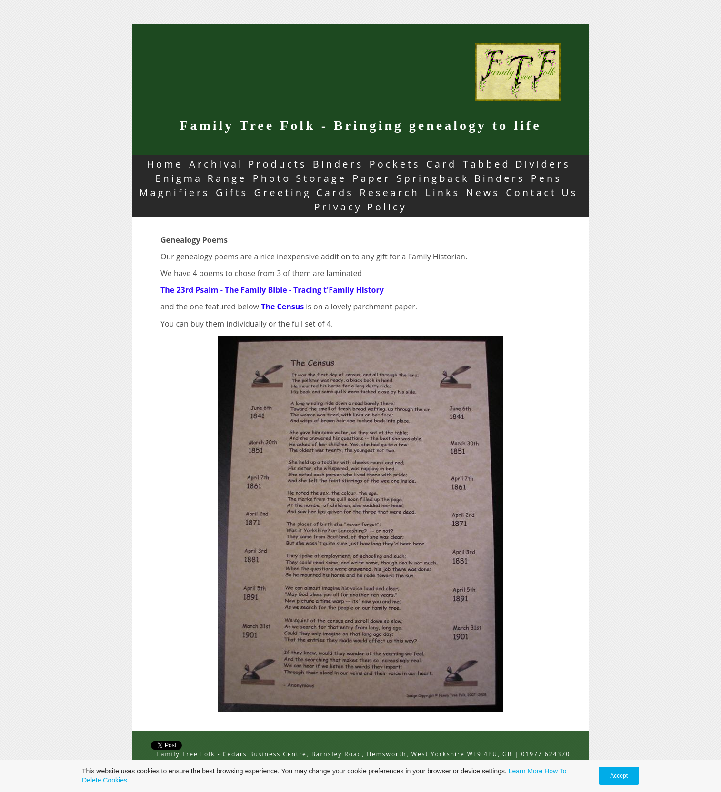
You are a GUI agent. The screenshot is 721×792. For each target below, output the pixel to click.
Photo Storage (300, 178)
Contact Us (542, 192)
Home (165, 164)
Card (441, 164)
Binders (338, 164)
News (483, 192)
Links (442, 192)
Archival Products (248, 164)
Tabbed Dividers (517, 164)
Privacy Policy (360, 206)
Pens (546, 178)
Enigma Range (201, 178)
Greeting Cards (304, 192)
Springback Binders (461, 178)
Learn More (526, 771)
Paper (371, 178)
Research (389, 192)
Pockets (395, 164)
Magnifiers (175, 192)
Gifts (232, 192)
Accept (619, 775)
